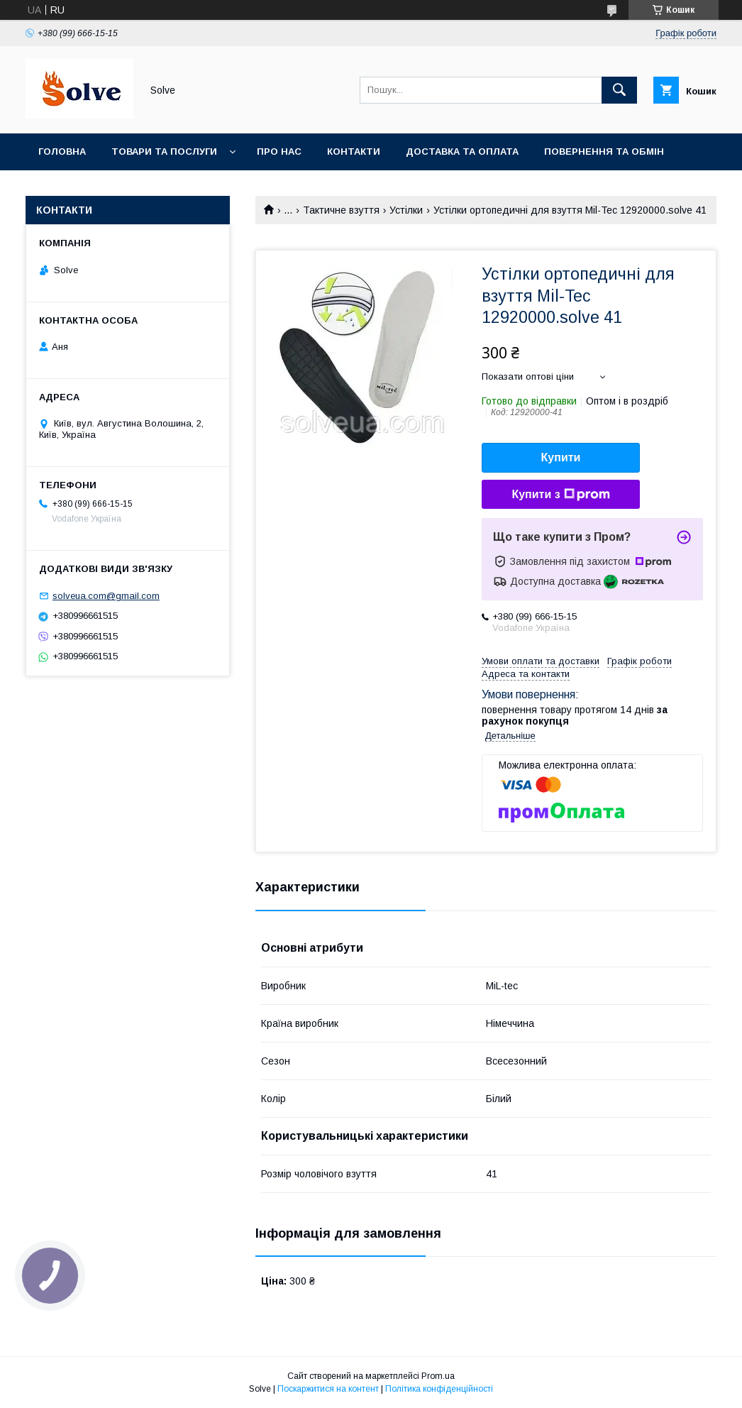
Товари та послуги (164, 151)
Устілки (406, 210)
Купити (561, 457)
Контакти (353, 151)
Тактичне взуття (341, 210)
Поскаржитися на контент (328, 1389)
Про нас (279, 151)
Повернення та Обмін (604, 151)
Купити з (560, 494)
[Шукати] (619, 90)
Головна (62, 151)
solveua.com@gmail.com (106, 595)
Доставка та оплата (462, 151)
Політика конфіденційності (439, 1389)
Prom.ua (438, 1376)
